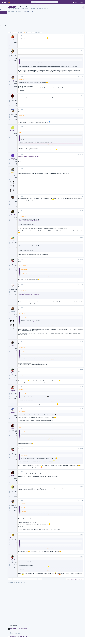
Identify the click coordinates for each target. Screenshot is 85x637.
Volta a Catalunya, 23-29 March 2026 (73, 103)
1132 (38, 32)
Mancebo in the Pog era (71, 164)
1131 (35, 32)
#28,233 (60, 176)
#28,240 (60, 354)
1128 (25, 32)
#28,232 (60, 162)
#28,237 (60, 268)
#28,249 (60, 557)
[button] (2, 2)
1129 (28, 32)
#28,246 (60, 493)
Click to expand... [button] (43, 67)
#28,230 (60, 114)
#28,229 (60, 100)
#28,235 (60, 218)
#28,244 (60, 445)
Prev (18, 32)
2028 (43, 32)
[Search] (38, 2)
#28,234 (60, 203)
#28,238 (60, 293)
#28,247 (60, 508)
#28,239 (60, 317)
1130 (31, 32)
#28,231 (60, 133)
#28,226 (60, 35)
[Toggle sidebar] (83, 7)
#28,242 (60, 403)
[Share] (57, 36)
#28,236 (60, 245)
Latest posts (67, 125)
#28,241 (60, 383)
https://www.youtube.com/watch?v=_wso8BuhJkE (36, 164)
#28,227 (60, 50)
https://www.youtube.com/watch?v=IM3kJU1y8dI (36, 165)
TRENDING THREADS (68, 72)
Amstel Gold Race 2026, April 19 (72, 89)
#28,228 (60, 80)
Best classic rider (69, 151)
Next (47, 32)
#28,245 (60, 468)
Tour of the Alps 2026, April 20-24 (73, 140)
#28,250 (60, 581)
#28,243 (60, 426)
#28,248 (60, 522)
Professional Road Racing (71, 80)
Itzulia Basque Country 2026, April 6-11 (74, 82)
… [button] (22, 32)
